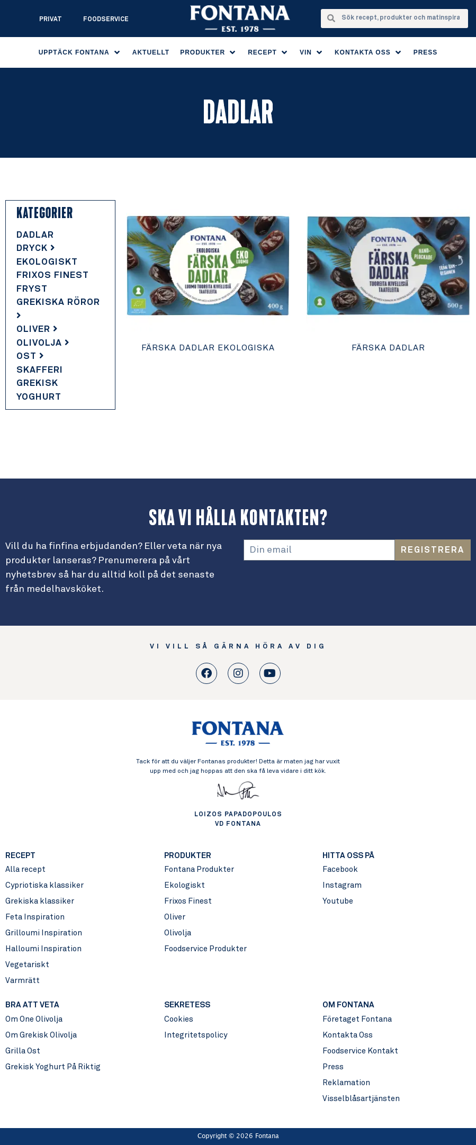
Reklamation (346, 1083)
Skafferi (39, 370)
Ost (30, 356)
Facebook (340, 869)
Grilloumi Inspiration (43, 933)
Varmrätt (22, 981)
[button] (80, 52)
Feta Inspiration (35, 917)
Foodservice (106, 19)
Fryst (32, 289)
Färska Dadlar (388, 348)
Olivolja (43, 343)
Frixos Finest (52, 275)
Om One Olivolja (33, 1019)
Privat (50, 19)
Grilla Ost (22, 1051)
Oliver (37, 329)
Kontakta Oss (347, 1035)
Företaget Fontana (357, 1019)
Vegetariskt (27, 965)
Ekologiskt (47, 262)
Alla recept (25, 869)
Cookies (178, 1019)
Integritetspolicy (195, 1035)
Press (333, 1067)
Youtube (337, 901)
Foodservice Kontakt (360, 1051)
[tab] (60, 235)
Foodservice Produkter (205, 949)
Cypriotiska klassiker (44, 885)
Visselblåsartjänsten (361, 1099)
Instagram (342, 885)
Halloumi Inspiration (43, 949)
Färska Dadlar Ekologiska (208, 348)
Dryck (36, 248)
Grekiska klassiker (39, 901)
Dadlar (35, 235)
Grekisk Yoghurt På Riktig (53, 1067)
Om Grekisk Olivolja (41, 1035)
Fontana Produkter (199, 869)
